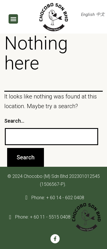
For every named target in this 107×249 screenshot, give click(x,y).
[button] (13, 19)
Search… (14, 121)
